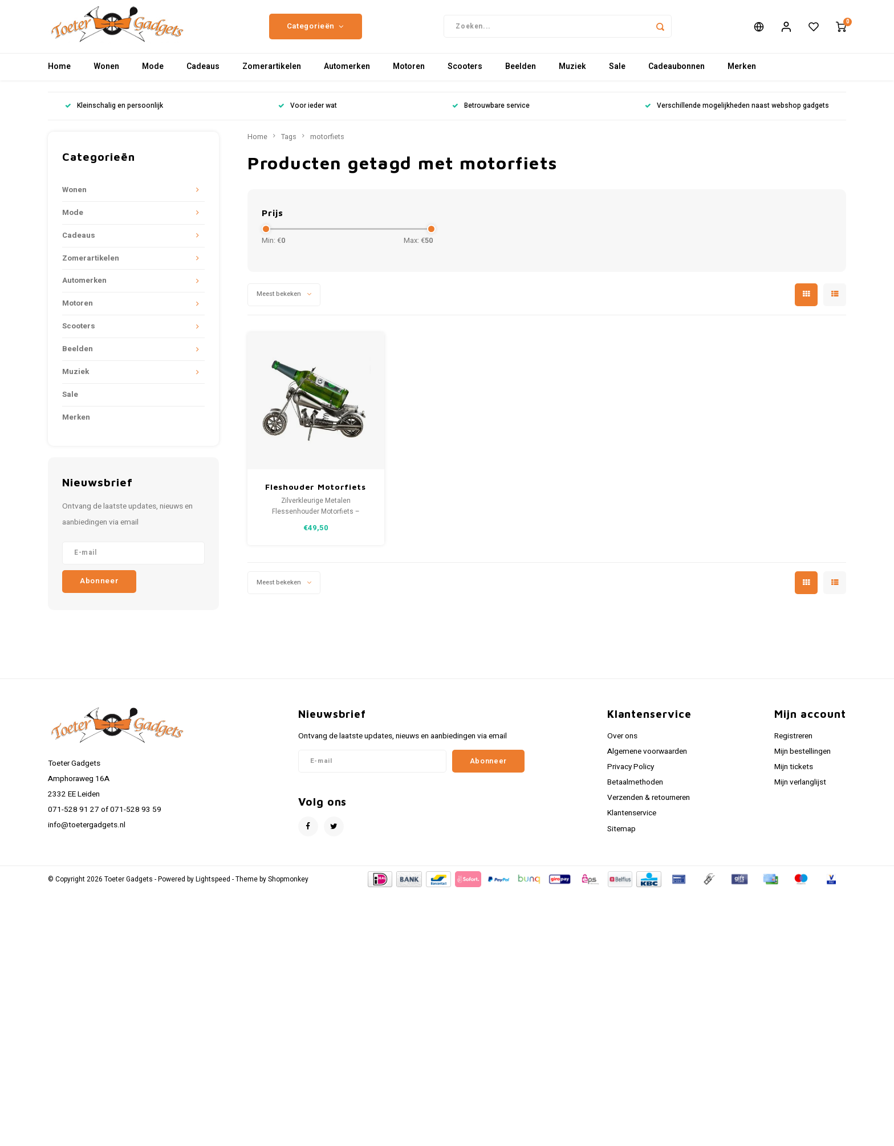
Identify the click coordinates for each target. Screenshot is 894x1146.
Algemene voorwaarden (647, 761)
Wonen (106, 77)
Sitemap (621, 838)
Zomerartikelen (271, 77)
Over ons (622, 745)
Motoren (409, 77)
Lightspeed (213, 889)
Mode (153, 77)
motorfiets (327, 146)
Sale (617, 77)
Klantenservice (631, 823)
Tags (288, 146)
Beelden (520, 77)
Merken (742, 77)
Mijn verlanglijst (800, 792)
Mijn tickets (793, 776)
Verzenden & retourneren (648, 808)
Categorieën (315, 31)
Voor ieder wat (307, 116)
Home (59, 77)
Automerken (347, 77)
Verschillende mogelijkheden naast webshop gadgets (737, 116)
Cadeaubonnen (676, 77)
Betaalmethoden (635, 792)
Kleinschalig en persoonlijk (114, 116)
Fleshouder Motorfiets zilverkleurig (315, 496)
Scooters (465, 77)
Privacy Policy (630, 776)
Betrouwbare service (491, 116)
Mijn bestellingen (802, 761)
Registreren (793, 745)
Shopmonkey (288, 889)
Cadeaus (203, 77)
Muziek (572, 77)
